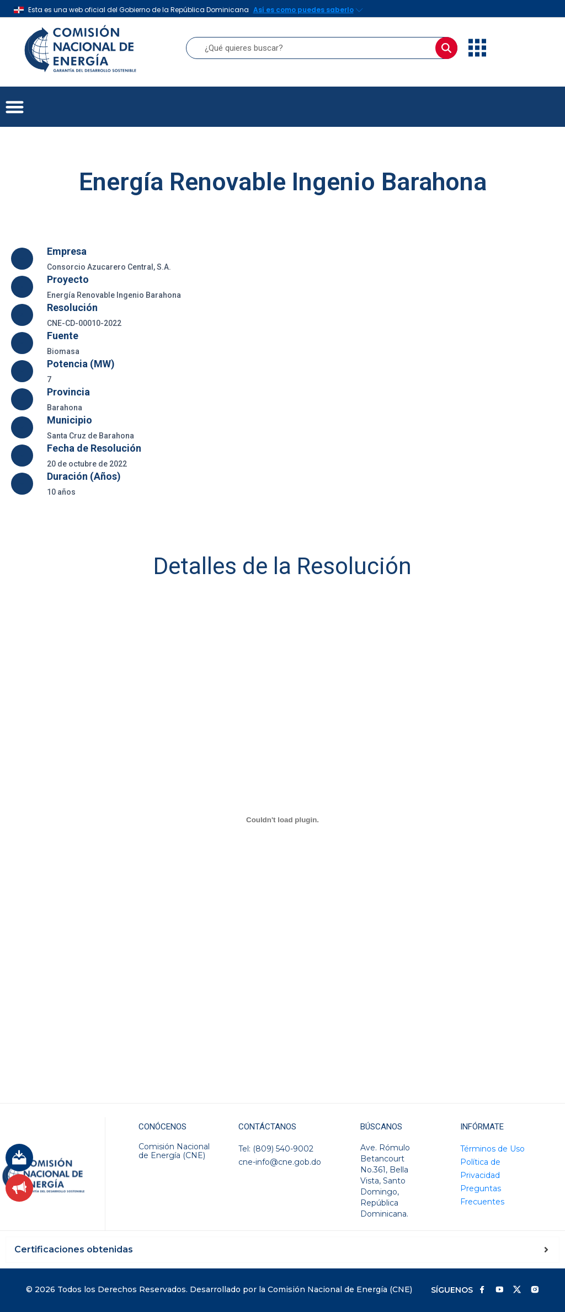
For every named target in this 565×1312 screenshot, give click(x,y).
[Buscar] (446, 48)
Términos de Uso (492, 1149)
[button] (14, 106)
